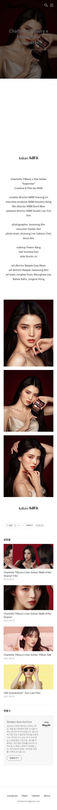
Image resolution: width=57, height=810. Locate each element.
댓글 (7, 711)
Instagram (12, 795)
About (47, 795)
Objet (25, 795)
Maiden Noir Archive (19, 722)
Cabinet (36, 795)
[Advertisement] (28, 114)
